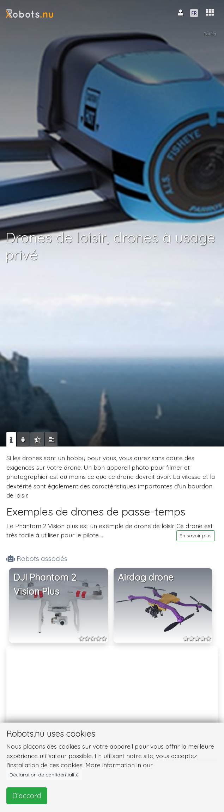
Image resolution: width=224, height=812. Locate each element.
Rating (210, 33)
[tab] (11, 439)
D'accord (26, 795)
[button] (209, 12)
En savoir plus (196, 535)
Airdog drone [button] (145, 577)
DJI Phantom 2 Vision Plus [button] (44, 584)
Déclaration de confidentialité (44, 775)
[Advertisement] (112, 697)
